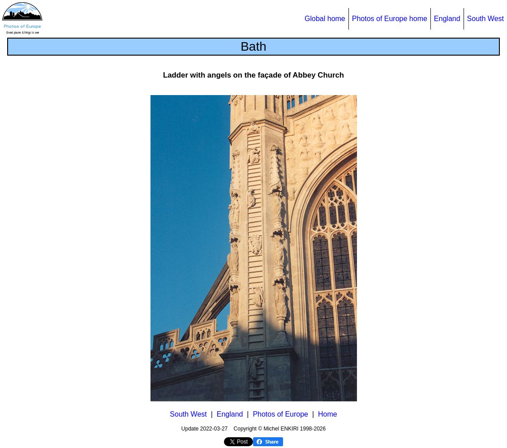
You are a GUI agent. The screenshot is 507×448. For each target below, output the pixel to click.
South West (485, 18)
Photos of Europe (280, 414)
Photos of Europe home (389, 18)
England (447, 18)
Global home (325, 18)
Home (327, 414)
